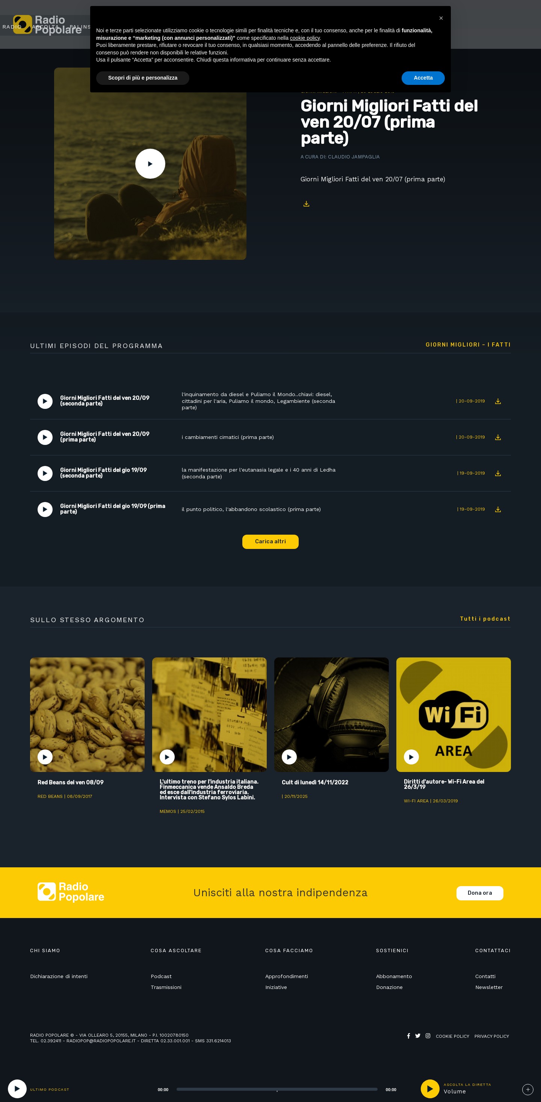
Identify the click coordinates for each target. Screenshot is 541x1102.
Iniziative (276, 993)
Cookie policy (452, 1042)
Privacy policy (492, 1042)
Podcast (161, 982)
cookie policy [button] (305, 38)
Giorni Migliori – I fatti (468, 345)
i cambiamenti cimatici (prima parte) (229, 437)
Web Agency (422, 1047)
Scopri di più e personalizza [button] (142, 78)
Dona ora (480, 898)
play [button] (430, 1088)
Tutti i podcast (485, 619)
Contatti (485, 982)
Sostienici (496, 25)
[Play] (17, 1088)
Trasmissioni (166, 993)
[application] (268, 1089)
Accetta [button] (423, 78)
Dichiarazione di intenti (59, 982)
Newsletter (489, 993)
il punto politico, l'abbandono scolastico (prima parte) (253, 510)
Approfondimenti (286, 982)
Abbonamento (394, 982)
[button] (441, 18)
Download (306, 204)
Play (150, 164)
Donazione (389, 993)
